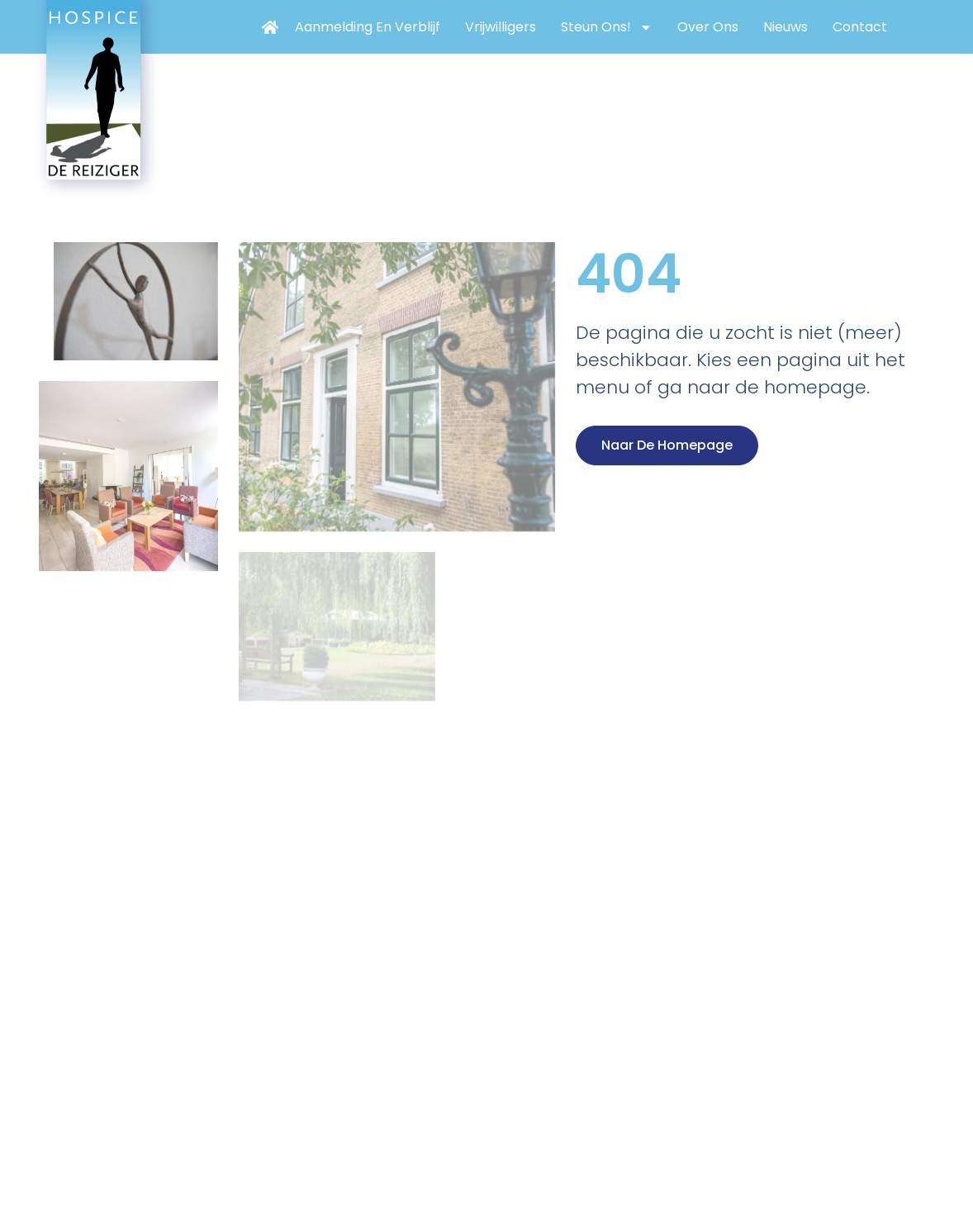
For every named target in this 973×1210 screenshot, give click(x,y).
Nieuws (785, 26)
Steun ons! (607, 27)
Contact (860, 26)
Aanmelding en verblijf (367, 26)
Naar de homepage (667, 445)
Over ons (707, 26)
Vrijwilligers (500, 26)
